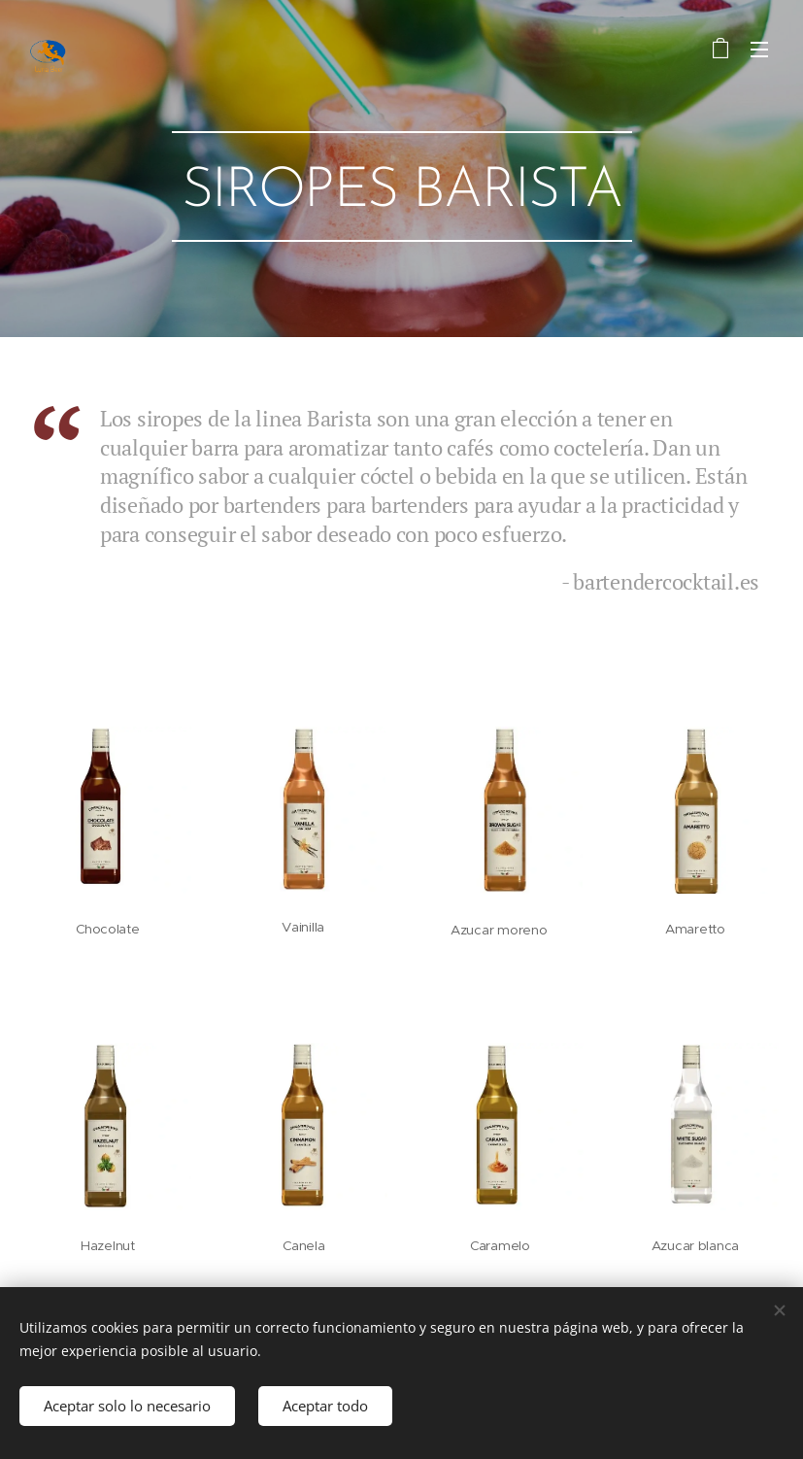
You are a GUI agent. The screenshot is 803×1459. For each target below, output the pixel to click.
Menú (759, 50)
